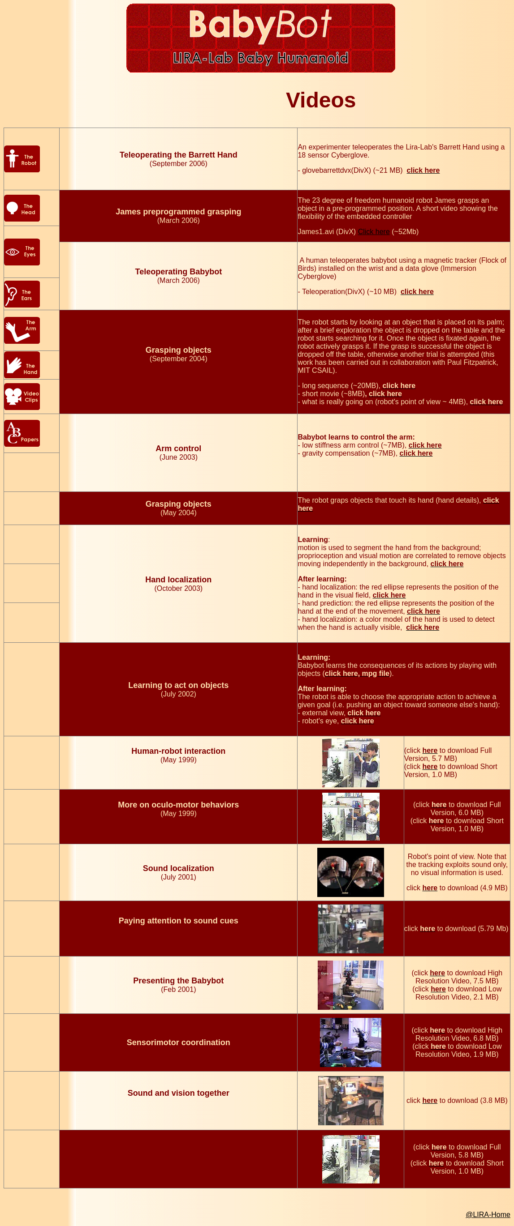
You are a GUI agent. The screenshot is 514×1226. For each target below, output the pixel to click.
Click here (374, 231)
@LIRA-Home (488, 1214)
